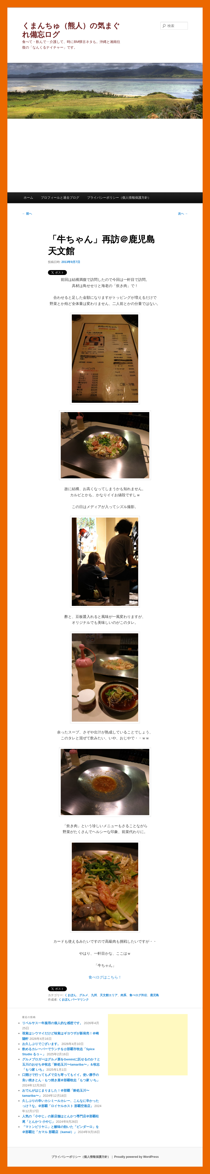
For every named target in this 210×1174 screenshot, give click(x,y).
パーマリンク (80, 999)
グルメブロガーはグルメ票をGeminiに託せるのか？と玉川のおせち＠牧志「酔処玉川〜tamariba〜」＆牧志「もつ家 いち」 (61, 1064)
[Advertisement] (105, 155)
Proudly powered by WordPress (136, 1157)
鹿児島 (154, 995)
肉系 (123, 995)
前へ (27, 213)
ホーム (28, 197)
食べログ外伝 (138, 995)
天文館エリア (109, 995)
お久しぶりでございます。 (41, 1044)
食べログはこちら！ (105, 977)
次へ (183, 213)
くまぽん (70, 995)
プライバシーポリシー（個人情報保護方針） (119, 197)
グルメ (83, 995)
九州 (94, 995)
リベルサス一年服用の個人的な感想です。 (52, 1023)
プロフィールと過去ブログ (60, 197)
